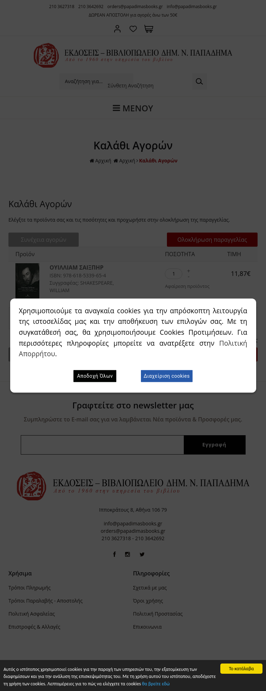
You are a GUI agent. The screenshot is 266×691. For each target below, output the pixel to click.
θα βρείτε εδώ (156, 684)
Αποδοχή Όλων (94, 376)
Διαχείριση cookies (167, 376)
